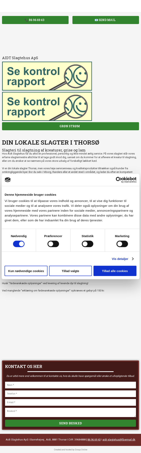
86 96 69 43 (94, 439)
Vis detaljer (120, 258)
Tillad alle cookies (115, 271)
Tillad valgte (70, 271)
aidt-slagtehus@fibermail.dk (118, 439)
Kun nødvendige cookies (26, 271)
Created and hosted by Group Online (70, 450)
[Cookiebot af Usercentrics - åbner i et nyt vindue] (118, 180)
